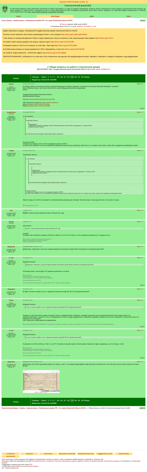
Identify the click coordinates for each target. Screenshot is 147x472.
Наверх (139, 83)
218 (68, 77)
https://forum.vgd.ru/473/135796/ (72, 49)
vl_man (94, 26)
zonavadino (87, 26)
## (142, 83)
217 (65, 77)
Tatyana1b (80, 26)
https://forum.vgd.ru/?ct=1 (104, 38)
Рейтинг (64, 24)
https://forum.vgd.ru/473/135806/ (54, 53)
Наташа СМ (45, 80)
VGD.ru (18, 16)
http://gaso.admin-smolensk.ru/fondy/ (39, 106)
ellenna (11, 84)
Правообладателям (11, 468)
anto (11, 210)
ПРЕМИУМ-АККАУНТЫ (86, 454)
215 (58, 77)
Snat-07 (11, 222)
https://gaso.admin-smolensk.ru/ (98, 69)
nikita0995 (53, 80)
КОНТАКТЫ (48, 454)
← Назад (42, 77)
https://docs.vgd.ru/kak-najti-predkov (74, 34)
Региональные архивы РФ (35, 20)
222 (82, 77)
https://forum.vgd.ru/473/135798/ (62, 42)
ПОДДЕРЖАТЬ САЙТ (104, 454)
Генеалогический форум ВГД (78, 6)
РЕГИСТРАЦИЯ (55, 16)
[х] (87, 2)
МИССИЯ (29, 454)
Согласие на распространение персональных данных (100, 461)
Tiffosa (11, 300)
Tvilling (11, 151)
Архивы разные (18, 20)
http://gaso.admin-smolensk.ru (49, 102)
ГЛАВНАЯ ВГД (124, 454)
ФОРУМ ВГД (10, 456)
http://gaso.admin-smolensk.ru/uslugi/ (38, 104)
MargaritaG (11, 247)
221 (79, 77)
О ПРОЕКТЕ (10, 454)
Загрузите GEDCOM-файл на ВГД (72, 2)
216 (61, 77)
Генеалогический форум (9, 408)
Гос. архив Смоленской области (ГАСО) (58, 20)
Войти (92, 16)
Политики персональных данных (66, 461)
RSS (30, 464)
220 (75, 77)
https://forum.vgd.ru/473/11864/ (66, 45)
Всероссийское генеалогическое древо (24, 466)
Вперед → (16, 78)
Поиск (129, 16)
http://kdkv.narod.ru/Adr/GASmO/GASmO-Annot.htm (39, 99)
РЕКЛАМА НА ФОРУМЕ (67, 454)
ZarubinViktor (11, 112)
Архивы (9, 20)
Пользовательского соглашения (43, 461)
